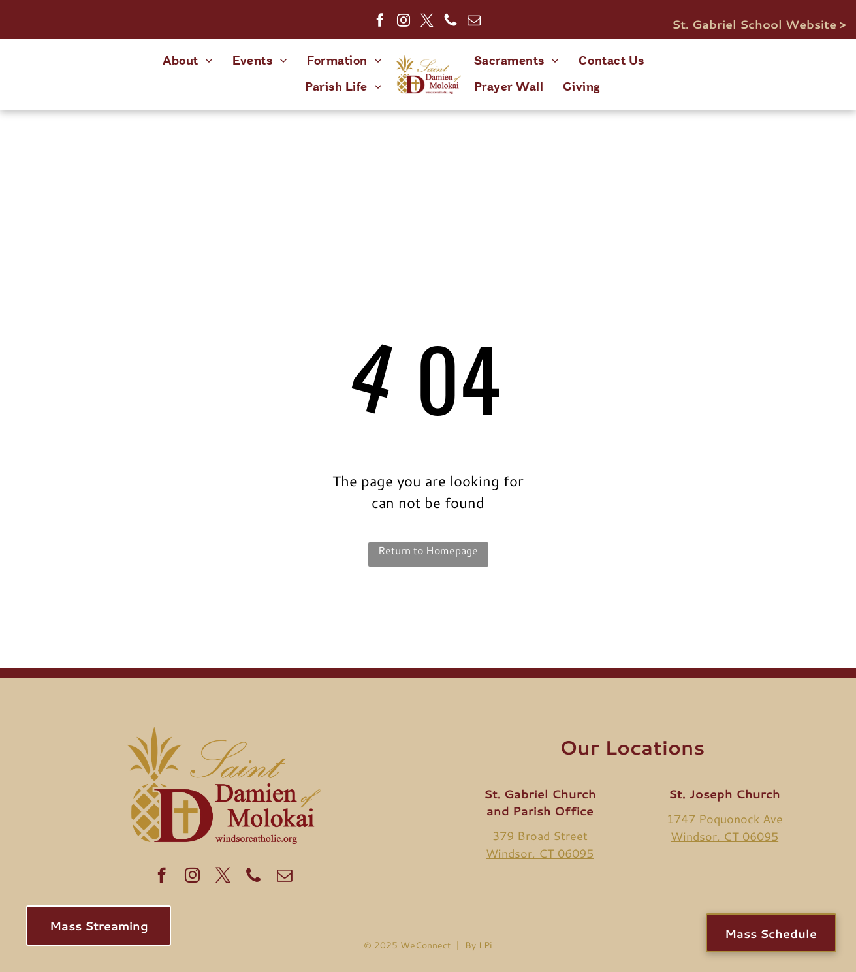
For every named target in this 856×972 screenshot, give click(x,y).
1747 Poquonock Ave (725, 818)
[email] (474, 21)
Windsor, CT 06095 (540, 853)
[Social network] (450, 21)
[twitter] (427, 21)
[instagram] (403, 21)
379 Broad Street (540, 835)
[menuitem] (188, 61)
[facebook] (380, 21)
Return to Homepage (428, 549)
